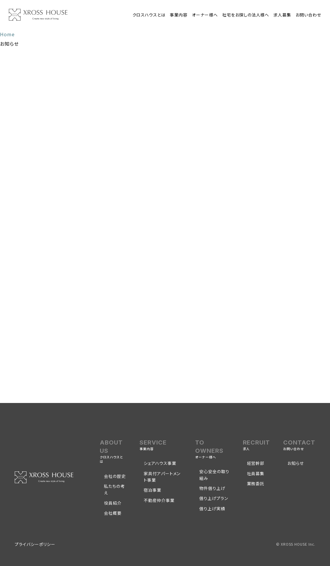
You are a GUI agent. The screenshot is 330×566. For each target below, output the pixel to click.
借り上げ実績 (212, 508)
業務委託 (256, 483)
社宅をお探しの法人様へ (245, 15)
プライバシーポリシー (35, 544)
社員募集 (256, 473)
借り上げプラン (213, 498)
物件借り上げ (212, 488)
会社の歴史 (115, 476)
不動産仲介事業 (159, 500)
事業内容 (179, 15)
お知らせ (295, 463)
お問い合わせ (308, 15)
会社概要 (113, 513)
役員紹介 (113, 503)
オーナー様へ (205, 15)
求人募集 (282, 15)
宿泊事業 (152, 490)
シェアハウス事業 (160, 463)
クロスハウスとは (149, 15)
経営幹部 (256, 463)
